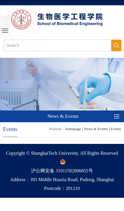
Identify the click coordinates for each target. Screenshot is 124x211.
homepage (73, 129)
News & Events (96, 129)
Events (116, 129)
